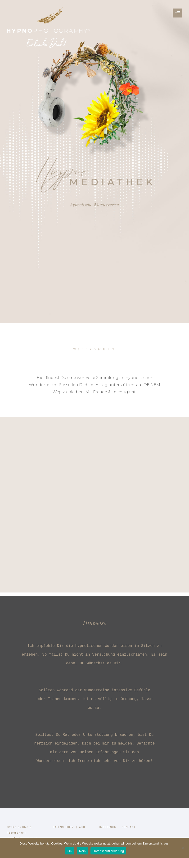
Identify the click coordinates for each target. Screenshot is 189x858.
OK (70, 851)
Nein (82, 851)
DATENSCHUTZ (63, 827)
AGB (82, 827)
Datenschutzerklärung (108, 851)
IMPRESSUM (108, 827)
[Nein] (183, 847)
